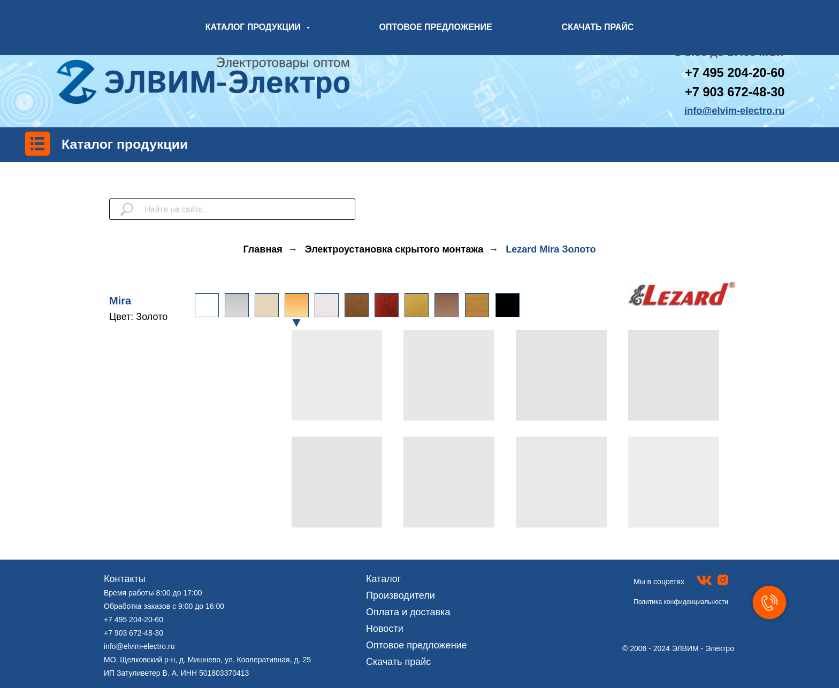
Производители (400, 595)
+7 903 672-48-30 (734, 92)
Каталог (383, 579)
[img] (357, 305)
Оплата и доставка (408, 612)
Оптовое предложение (416, 645)
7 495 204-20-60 (738, 73)
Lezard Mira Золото (551, 249)
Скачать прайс (398, 661)
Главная (263, 249)
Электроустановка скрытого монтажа (394, 249)
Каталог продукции (125, 144)
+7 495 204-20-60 (133, 619)
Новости (384, 628)
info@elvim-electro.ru (139, 646)
